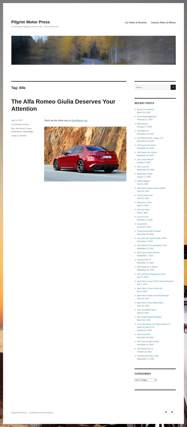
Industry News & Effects (163, 22)
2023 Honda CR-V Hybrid (147, 267)
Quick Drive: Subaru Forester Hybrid (151, 188)
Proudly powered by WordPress (41, 413)
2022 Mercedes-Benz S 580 (147, 356)
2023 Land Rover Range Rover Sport (151, 274)
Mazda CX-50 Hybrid (145, 109)
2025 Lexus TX (143, 167)
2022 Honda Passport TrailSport (149, 317)
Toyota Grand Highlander (146, 116)
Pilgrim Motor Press (30, 22)
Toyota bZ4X (142, 224)
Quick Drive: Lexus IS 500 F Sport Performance (155, 281)
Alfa (12, 128)
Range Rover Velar (144, 202)
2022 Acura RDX (143, 334)
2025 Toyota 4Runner (145, 159)
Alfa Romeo (20, 128)
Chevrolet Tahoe (143, 209)
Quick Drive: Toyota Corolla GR (149, 288)
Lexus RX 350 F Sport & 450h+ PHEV (152, 238)
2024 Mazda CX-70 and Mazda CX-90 (152, 245)
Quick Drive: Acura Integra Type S (150, 303)
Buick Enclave (142, 124)
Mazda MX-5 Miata (144, 174)
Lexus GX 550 (142, 217)
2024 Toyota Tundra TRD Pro (148, 252)
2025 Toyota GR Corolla (146, 145)
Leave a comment (18, 136)
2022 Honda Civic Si (145, 349)
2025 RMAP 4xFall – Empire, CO (150, 138)
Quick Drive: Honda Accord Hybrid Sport (153, 295)
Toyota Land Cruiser (145, 195)
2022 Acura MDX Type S (146, 310)
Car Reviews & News (20, 124)
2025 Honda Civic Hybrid (147, 152)
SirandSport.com (79, 120)
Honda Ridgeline (143, 181)
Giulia (28, 128)
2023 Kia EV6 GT (144, 260)
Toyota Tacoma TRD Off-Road (149, 231)
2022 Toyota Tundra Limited (148, 341)
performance (16, 131)
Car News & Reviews (136, 22)
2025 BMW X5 (143, 131)
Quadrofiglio (28, 131)
